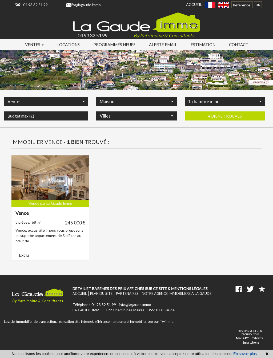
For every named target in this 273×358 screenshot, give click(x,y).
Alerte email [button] (163, 44)
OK (257, 5)
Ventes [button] (34, 44)
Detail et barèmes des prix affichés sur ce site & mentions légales (140, 288)
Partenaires (127, 293)
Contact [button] (238, 44)
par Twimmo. (164, 321)
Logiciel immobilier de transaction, (31, 321)
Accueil (194, 4)
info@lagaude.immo (85, 4)
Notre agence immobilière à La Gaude (176, 293)
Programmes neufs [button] (114, 44)
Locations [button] (68, 44)
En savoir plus (245, 354)
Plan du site (101, 293)
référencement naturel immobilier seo (124, 321)
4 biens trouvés (225, 129)
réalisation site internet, (76, 321)
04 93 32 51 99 (35, 4)
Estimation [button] (203, 44)
